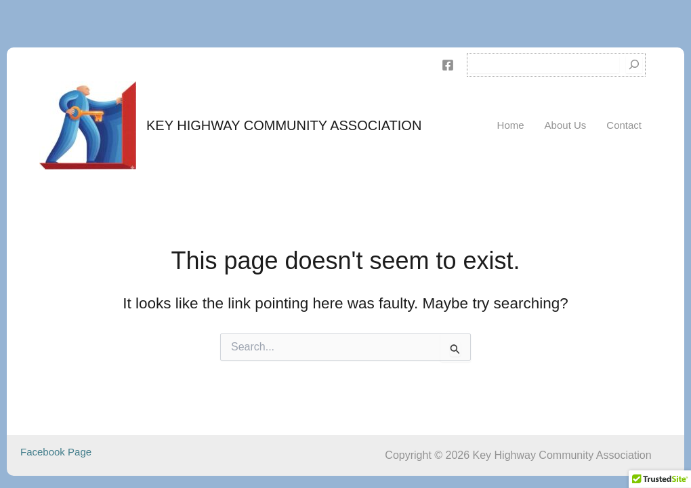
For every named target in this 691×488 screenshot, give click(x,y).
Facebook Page (55, 452)
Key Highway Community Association (283, 125)
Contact (624, 125)
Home (510, 125)
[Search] (634, 64)
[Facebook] (448, 65)
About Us (566, 125)
